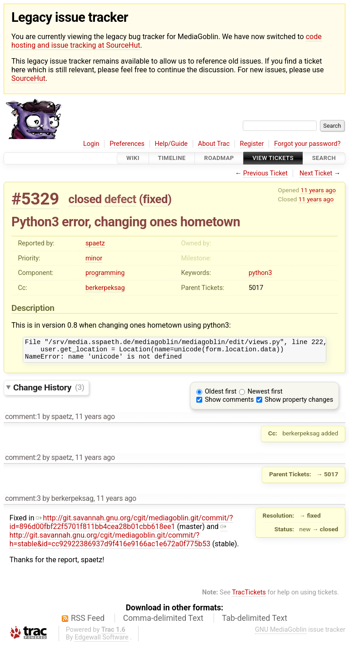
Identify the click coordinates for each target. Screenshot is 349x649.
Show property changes (299, 404)
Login (91, 144)
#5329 (35, 199)
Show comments (229, 404)
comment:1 (22, 420)
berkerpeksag (105, 288)
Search (324, 158)
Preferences (127, 144)
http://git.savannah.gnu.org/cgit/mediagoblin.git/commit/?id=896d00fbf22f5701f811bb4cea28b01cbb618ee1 (121, 526)
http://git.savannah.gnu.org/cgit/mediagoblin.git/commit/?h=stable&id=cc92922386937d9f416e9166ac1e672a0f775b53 (118, 539)
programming (105, 273)
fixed (155, 199)
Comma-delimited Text (163, 622)
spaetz (95, 243)
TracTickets (249, 596)
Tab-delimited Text (254, 622)
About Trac (214, 144)
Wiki (133, 158)
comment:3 (22, 502)
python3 (260, 273)
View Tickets (273, 158)
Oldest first (221, 395)
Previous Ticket (265, 173)
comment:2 (22, 461)
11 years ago (318, 190)
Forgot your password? (307, 144)
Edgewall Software (102, 641)
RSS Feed (88, 622)
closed (85, 199)
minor (93, 258)
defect (120, 199)
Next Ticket (315, 173)
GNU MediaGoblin (281, 634)
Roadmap (219, 158)
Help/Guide (171, 144)
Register (252, 144)
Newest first (265, 395)
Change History (48, 391)
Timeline (172, 158)
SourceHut (28, 78)
